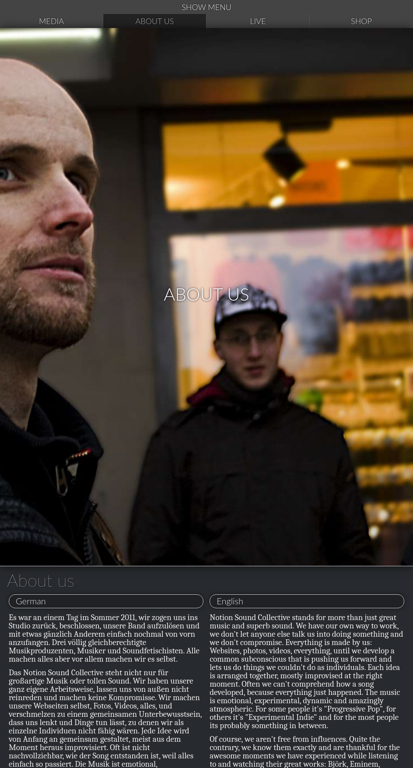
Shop (361, 21)
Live (258, 21)
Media (51, 21)
